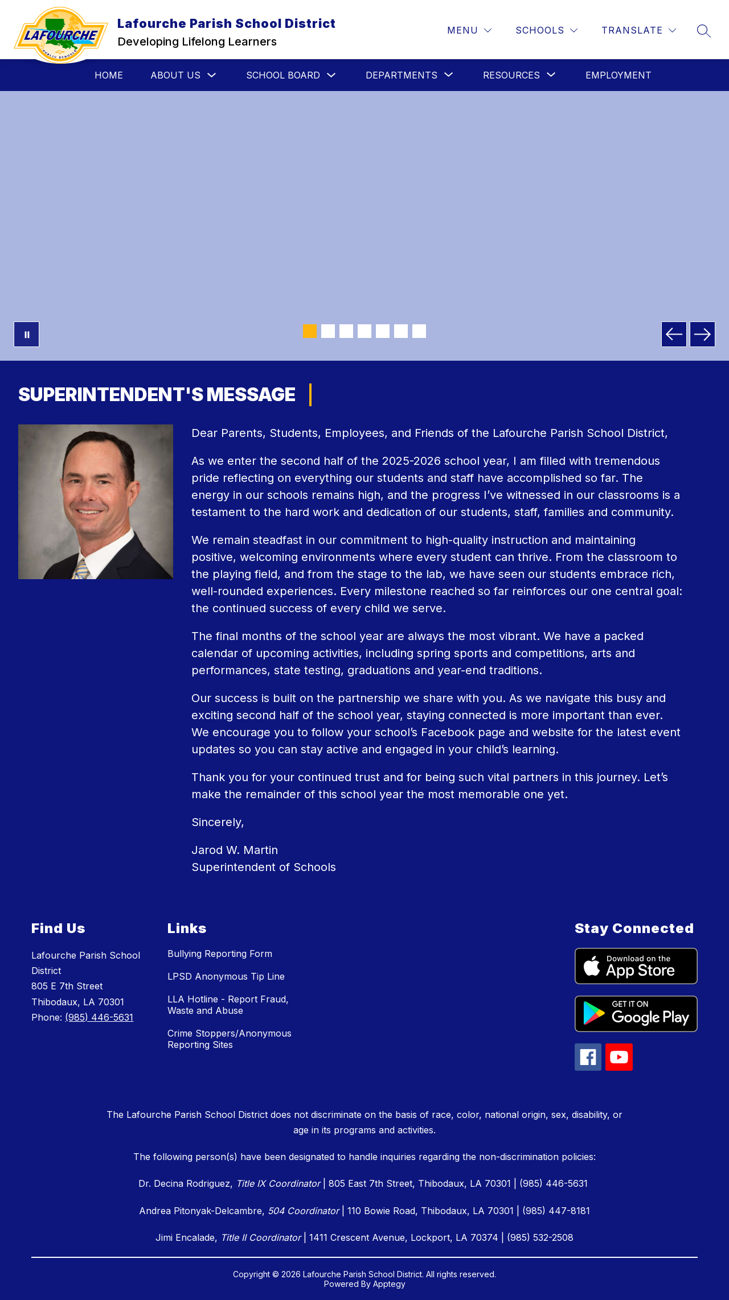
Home (109, 75)
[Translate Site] (639, 30)
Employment (618, 75)
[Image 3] (346, 331)
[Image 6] (401, 331)
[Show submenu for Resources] (511, 75)
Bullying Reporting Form (219, 953)
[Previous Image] (674, 334)
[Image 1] (310, 331)
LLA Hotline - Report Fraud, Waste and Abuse (228, 1004)
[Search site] (704, 31)
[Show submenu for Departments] (401, 75)
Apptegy (389, 1284)
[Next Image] (702, 334)
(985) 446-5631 (99, 1017)
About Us (175, 75)
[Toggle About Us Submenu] (212, 75)
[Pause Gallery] (26, 334)
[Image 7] (419, 331)
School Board (283, 75)
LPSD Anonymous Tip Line (226, 976)
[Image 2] (328, 331)
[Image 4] (364, 331)
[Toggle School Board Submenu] (331, 75)
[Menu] (469, 30)
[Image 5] (383, 331)
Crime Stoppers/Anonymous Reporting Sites (229, 1038)
